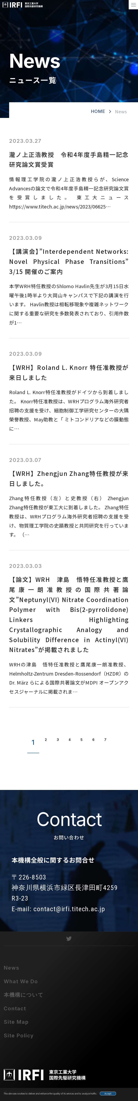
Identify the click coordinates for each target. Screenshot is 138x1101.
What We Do (21, 984)
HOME (98, 111)
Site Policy (19, 1038)
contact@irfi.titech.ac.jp (69, 911)
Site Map (16, 1024)
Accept (107, 1093)
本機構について (24, 997)
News (11, 970)
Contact (15, 1011)
